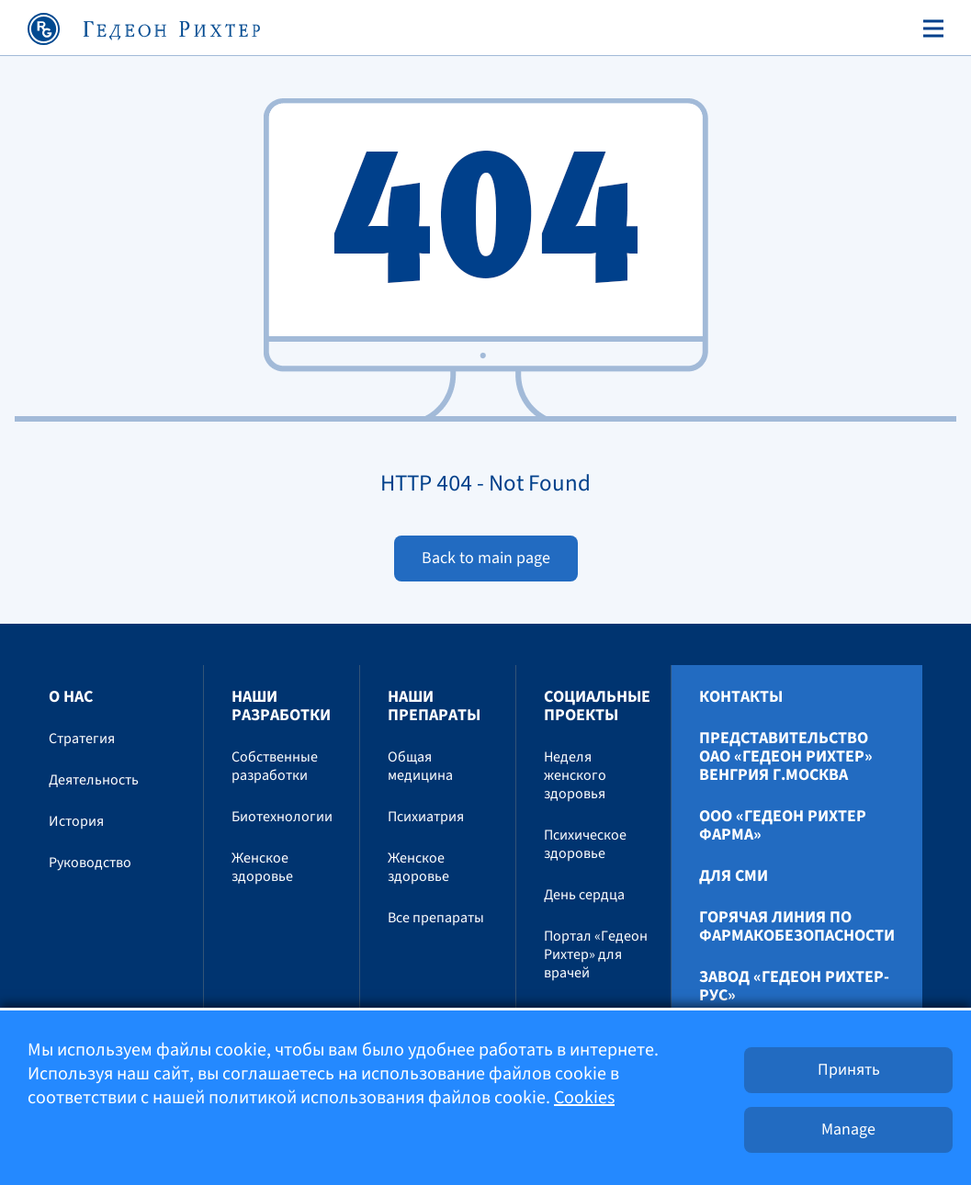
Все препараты (436, 918)
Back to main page (486, 558)
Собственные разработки (274, 766)
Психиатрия (426, 817)
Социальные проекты (597, 706)
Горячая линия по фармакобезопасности (797, 926)
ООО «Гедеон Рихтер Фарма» (782, 825)
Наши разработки (281, 706)
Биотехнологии (282, 817)
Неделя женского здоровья (575, 775)
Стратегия (82, 738)
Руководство (90, 862)
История (76, 821)
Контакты (741, 697)
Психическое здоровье (585, 844)
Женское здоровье (262, 867)
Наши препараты (434, 706)
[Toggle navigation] (929, 28)
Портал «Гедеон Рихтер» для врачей (596, 954)
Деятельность (94, 780)
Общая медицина (420, 766)
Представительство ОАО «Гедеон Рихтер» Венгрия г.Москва (786, 756)
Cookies (584, 1098)
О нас (71, 696)
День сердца (584, 895)
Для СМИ (733, 876)
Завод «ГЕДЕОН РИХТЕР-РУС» (794, 986)
